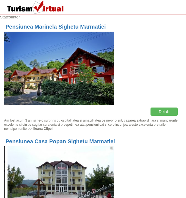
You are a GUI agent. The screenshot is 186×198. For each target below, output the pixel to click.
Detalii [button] (164, 111)
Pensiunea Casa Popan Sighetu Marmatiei (60, 141)
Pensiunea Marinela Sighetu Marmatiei (56, 27)
